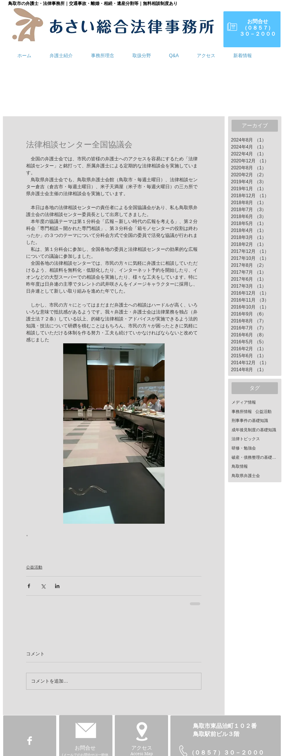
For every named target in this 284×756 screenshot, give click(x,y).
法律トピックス (246, 438)
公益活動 (34, 567)
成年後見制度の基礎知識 (254, 429)
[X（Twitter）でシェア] (43, 586)
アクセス (141, 748)
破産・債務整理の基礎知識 (255, 457)
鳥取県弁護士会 (246, 475)
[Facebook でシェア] (29, 586)
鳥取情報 (240, 466)
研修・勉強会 (244, 448)
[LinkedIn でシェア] (57, 586)
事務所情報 (242, 411)
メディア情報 (244, 402)
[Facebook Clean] (29, 740)
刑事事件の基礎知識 (250, 420)
